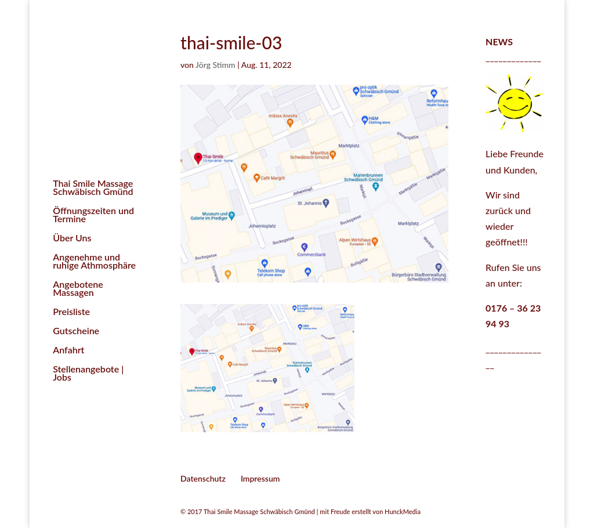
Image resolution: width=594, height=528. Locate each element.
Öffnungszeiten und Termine (93, 215)
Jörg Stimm (215, 65)
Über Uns (72, 238)
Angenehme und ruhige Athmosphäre (94, 261)
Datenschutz (203, 478)
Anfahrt (68, 350)
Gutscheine (76, 331)
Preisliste (71, 312)
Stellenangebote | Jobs (88, 373)
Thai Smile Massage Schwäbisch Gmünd (93, 188)
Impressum (260, 478)
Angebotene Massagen (78, 289)
